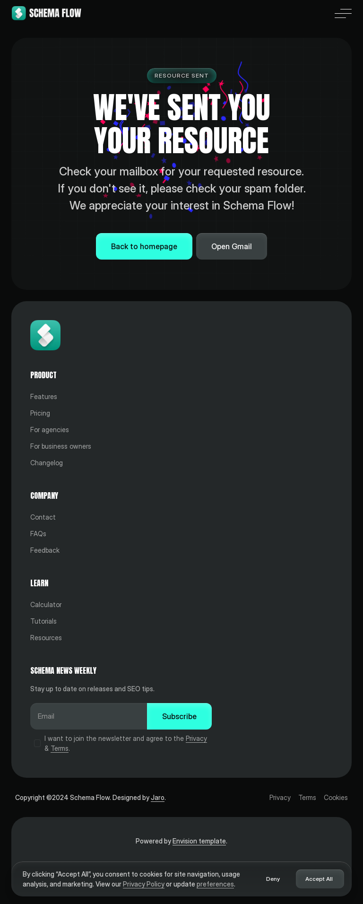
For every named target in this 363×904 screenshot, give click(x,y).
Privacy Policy (143, 884)
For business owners (60, 446)
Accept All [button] (319, 878)
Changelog (46, 463)
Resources (46, 638)
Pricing (40, 413)
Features (43, 396)
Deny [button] (273, 878)
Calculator (45, 604)
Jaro (157, 797)
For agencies (49, 430)
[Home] (46, 13)
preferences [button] (215, 884)
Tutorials (43, 621)
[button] (343, 13)
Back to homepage (144, 246)
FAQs (38, 534)
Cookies (336, 797)
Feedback (45, 550)
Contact (43, 517)
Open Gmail (231, 246)
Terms (60, 748)
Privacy (196, 738)
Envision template (199, 841)
